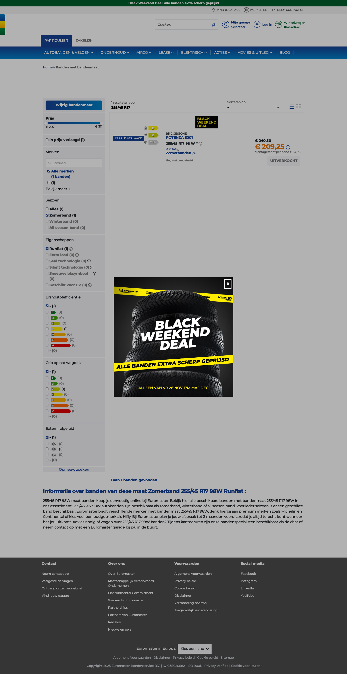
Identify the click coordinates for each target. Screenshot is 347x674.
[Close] (227, 284)
